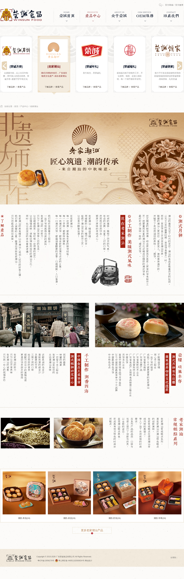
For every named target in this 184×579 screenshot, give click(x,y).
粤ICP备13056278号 (46, 561)
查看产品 (21, 87)
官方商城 (169, 5)
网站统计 (88, 561)
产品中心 (24, 106)
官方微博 (179, 5)
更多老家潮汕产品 (92, 531)
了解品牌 (11, 87)
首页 (16, 106)
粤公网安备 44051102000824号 (69, 561)
